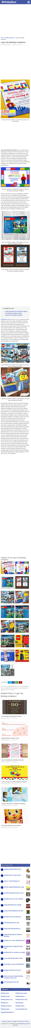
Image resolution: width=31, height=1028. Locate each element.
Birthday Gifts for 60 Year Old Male (13, 899)
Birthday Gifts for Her (6, 999)
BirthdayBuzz (9, 1)
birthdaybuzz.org (5, 319)
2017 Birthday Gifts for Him (11, 982)
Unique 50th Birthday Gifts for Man (13, 911)
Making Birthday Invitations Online (10, 738)
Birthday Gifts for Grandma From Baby (14, 952)
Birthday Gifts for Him (21, 999)
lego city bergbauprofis (23, 686)
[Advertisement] (15, 21)
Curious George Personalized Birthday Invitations (14, 781)
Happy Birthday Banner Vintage (12, 905)
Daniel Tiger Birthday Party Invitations (11, 825)
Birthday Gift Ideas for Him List (12, 970)
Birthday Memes (20, 1006)
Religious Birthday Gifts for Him (12, 869)
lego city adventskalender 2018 (10, 686)
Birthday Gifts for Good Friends (12, 875)
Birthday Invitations (6, 44)
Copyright (15, 1021)
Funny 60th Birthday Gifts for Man (13, 958)
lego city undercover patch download (9, 688)
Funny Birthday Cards (21, 1009)
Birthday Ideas (19, 1002)
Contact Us (9, 1021)
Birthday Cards (5, 993)
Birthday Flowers (20, 996)
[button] (28, 2)
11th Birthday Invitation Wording (13, 313)
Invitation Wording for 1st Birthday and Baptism (13, 803)
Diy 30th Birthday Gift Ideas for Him (13, 893)
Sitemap (4, 1021)
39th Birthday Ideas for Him (11, 922)
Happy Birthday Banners (7, 1012)
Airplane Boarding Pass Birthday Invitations (16, 311)
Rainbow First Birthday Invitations (13, 315)
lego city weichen (10, 689)
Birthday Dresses (5, 996)
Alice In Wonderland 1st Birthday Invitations (12, 760)
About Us (27, 1021)
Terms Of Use (21, 1021)
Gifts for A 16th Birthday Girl (11, 881)
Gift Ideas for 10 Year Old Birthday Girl (14, 940)
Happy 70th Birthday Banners (12, 928)
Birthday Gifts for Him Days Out (12, 916)
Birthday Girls (4, 1002)
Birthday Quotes (5, 1009)
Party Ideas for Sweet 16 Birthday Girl (14, 964)
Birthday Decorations (21, 993)
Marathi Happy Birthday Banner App (14, 887)
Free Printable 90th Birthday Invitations (11, 716)
